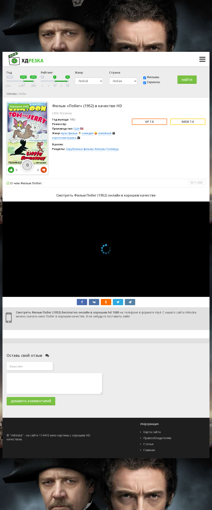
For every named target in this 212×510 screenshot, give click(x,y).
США (76, 128)
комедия (87, 133)
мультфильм (69, 133)
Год (9, 72)
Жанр (79, 72)
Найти (187, 80)
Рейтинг (47, 72)
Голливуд (112, 149)
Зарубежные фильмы (80, 149)
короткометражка (64, 138)
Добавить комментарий (31, 401)
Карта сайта (152, 432)
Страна (114, 72)
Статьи (148, 444)
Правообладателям (157, 438)
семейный (104, 133)
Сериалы (153, 82)
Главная (149, 450)
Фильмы (153, 77)
